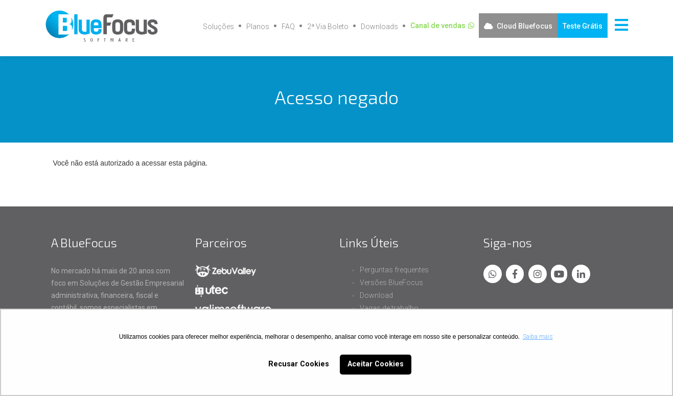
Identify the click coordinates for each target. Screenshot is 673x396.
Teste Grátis (582, 26)
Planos (257, 26)
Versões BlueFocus (391, 282)
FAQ (288, 26)
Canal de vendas (438, 25)
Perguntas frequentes (394, 270)
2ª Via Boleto (328, 26)
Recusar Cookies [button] (298, 364)
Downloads (379, 26)
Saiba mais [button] (538, 336)
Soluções (218, 26)
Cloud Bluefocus (524, 26)
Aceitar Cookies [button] (375, 364)
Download (376, 295)
